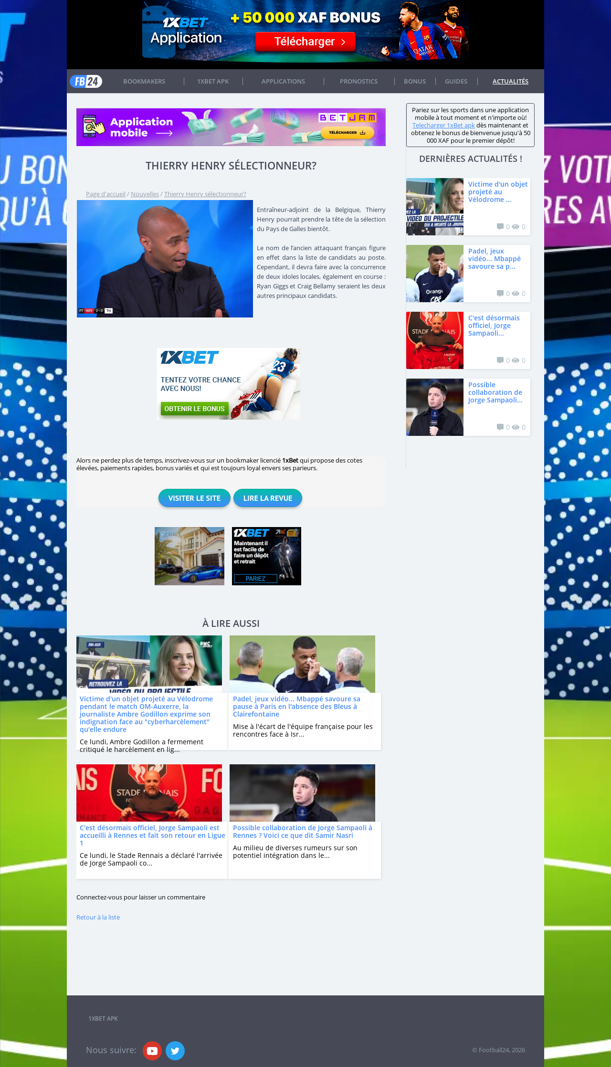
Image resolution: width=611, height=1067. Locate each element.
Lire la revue (267, 498)
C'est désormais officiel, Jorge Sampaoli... (494, 325)
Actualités (510, 81)
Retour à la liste (98, 917)
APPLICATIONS (283, 81)
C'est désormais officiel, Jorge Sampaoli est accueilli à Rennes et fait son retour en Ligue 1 (152, 835)
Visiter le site (195, 498)
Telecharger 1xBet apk (443, 125)
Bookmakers (144, 81)
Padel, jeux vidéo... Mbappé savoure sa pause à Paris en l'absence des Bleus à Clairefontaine (296, 706)
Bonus (415, 81)
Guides (456, 81)
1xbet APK (213, 81)
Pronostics (359, 81)
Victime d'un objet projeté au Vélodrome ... (498, 192)
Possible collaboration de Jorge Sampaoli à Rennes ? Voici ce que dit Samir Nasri (302, 831)
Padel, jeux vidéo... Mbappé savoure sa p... (494, 258)
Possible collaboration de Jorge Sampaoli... (495, 392)
